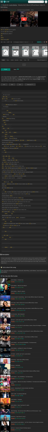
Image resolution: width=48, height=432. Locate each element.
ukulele (12, 60)
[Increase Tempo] (11, 42)
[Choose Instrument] (28, 60)
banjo (21, 60)
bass (25, 60)
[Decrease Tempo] (2, 42)
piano (8, 60)
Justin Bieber (13, 5)
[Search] (42, 1)
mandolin (16, 60)
